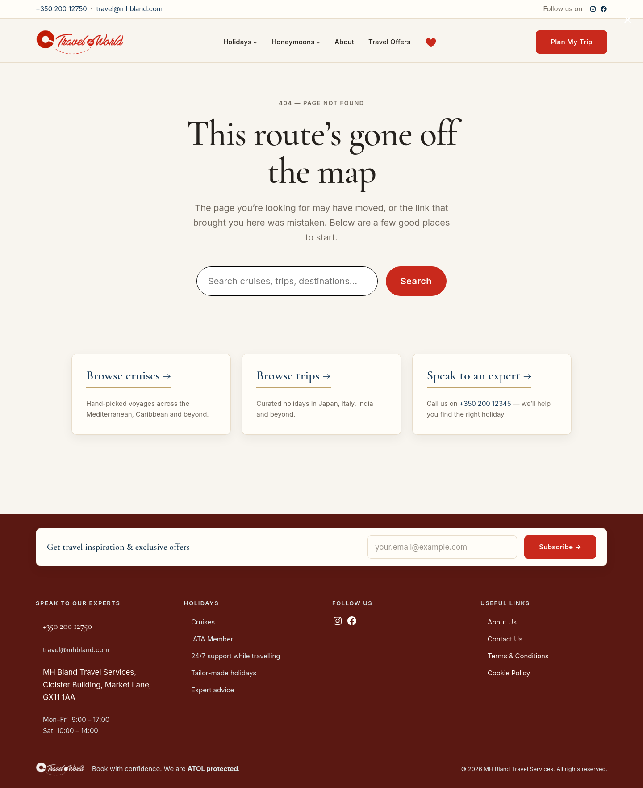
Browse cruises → (128, 375)
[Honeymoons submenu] (318, 42)
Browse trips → (293, 375)
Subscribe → (560, 547)
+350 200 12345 (485, 403)
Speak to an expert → (479, 375)
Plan (572, 42)
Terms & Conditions (518, 656)
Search (416, 281)
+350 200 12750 (61, 8)
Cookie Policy (509, 673)
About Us (502, 622)
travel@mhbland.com (129, 8)
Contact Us (505, 639)
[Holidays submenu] (255, 42)
